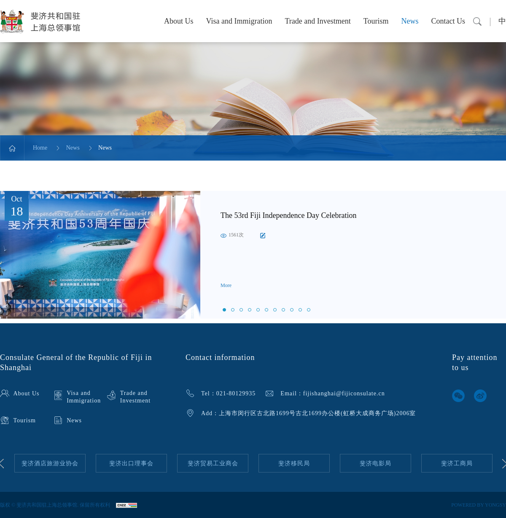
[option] (253, 255)
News (410, 21)
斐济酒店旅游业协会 (50, 463)
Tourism (376, 21)
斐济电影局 (375, 463)
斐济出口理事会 (131, 463)
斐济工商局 (457, 463)
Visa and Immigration (239, 21)
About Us (179, 21)
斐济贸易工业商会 (213, 463)
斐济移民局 (294, 463)
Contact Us (448, 21)
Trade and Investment (317, 21)
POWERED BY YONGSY (478, 505)
